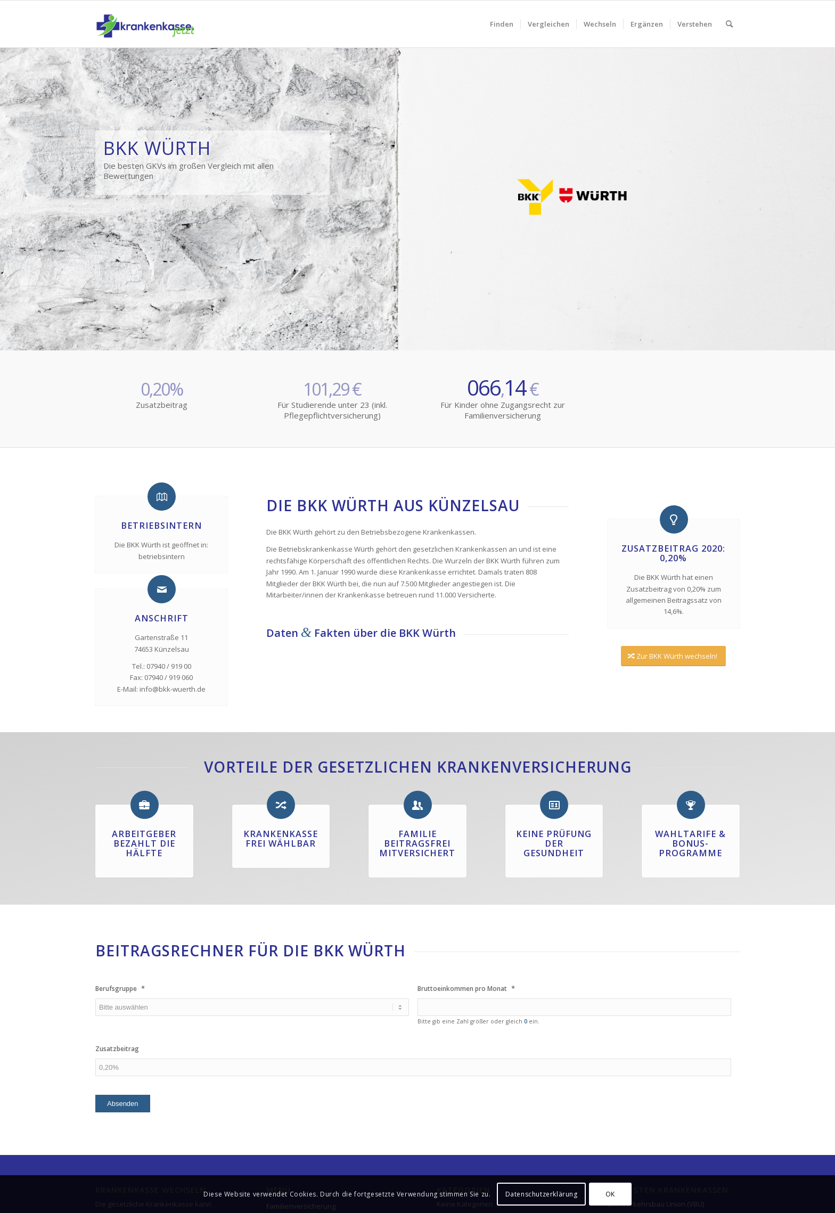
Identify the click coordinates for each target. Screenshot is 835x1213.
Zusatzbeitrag (117, 1049)
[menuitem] (501, 24)
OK (610, 1194)
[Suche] (729, 24)
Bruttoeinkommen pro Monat (466, 988)
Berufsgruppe (120, 988)
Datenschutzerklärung (541, 1194)
